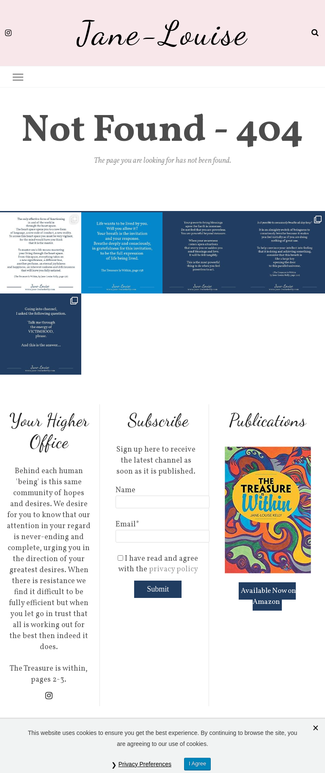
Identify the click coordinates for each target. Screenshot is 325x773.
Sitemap (300, 755)
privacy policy (173, 569)
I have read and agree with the (158, 564)
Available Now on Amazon (268, 596)
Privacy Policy (223, 755)
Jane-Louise (162, 33)
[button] (18, 76)
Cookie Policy (267, 755)
